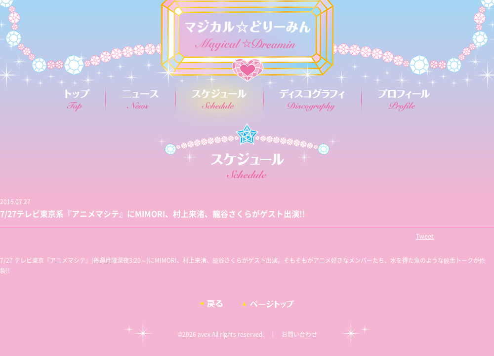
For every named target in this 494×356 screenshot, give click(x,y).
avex (204, 334)
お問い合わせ (299, 334)
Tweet (425, 236)
